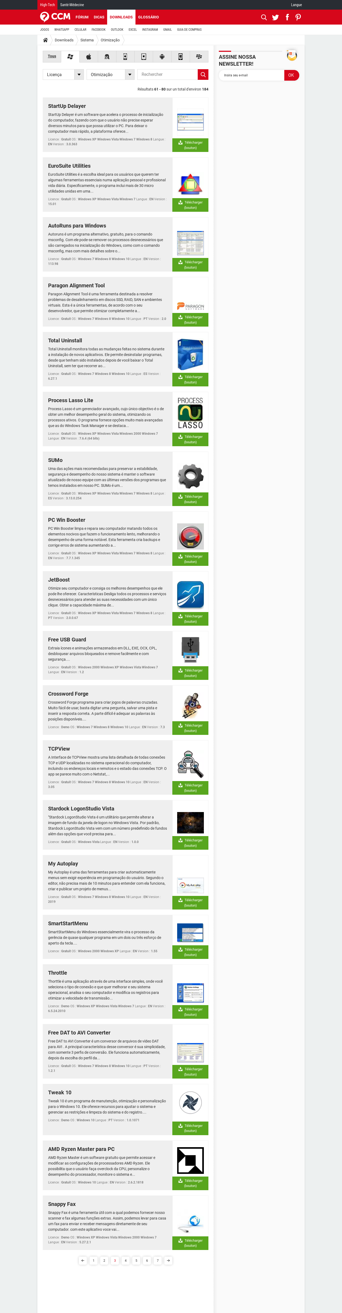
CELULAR (80, 30)
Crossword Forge (68, 694)
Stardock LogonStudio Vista (81, 808)
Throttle (57, 973)
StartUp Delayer (67, 106)
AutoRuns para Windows (77, 225)
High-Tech (47, 5)
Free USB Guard (67, 639)
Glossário (148, 17)
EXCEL (133, 30)
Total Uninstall (65, 340)
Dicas (99, 17)
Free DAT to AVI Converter (79, 1032)
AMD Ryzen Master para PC (81, 1149)
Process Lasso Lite (70, 400)
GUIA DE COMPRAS (189, 30)
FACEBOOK (99, 30)
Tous (52, 56)
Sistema (87, 40)
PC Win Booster (66, 520)
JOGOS (44, 30)
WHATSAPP (62, 30)
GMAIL (167, 30)
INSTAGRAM (150, 30)
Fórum (82, 17)
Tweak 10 (59, 1092)
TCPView (59, 749)
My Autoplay (63, 863)
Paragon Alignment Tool (76, 285)
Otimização (110, 40)
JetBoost (59, 580)
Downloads (121, 17)
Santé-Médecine (72, 5)
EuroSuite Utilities (69, 166)
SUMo (55, 460)
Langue (296, 5)
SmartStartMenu (68, 923)
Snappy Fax (62, 1204)
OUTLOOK (117, 30)
